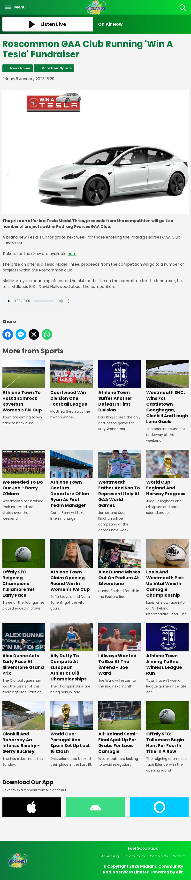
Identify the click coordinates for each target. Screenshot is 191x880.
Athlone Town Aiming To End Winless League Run (167, 649)
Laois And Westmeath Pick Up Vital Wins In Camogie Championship (167, 569)
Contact (179, 856)
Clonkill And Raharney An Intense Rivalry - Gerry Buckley (23, 728)
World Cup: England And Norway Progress (167, 473)
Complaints (159, 856)
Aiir (179, 872)
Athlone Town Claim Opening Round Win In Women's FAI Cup (71, 566)
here (72, 253)
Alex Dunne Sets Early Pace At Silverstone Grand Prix (23, 649)
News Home (20, 68)
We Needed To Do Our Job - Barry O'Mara (23, 473)
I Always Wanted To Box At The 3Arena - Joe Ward (119, 649)
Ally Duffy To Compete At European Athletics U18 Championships (71, 652)
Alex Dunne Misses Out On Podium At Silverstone (119, 563)
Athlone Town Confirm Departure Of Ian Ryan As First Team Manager (71, 479)
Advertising (110, 856)
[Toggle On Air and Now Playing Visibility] (143, 24)
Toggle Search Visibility (183, 8)
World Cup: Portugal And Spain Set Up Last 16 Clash (71, 728)
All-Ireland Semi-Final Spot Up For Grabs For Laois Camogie (119, 728)
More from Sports (56, 68)
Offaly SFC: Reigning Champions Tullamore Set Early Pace (23, 569)
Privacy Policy (134, 856)
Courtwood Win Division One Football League (71, 383)
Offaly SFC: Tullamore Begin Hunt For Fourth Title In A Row (167, 728)
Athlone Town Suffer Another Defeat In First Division (119, 386)
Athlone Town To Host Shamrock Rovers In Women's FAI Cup (23, 386)
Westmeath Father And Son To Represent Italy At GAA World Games (119, 479)
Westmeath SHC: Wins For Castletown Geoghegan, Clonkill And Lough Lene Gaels (167, 392)
